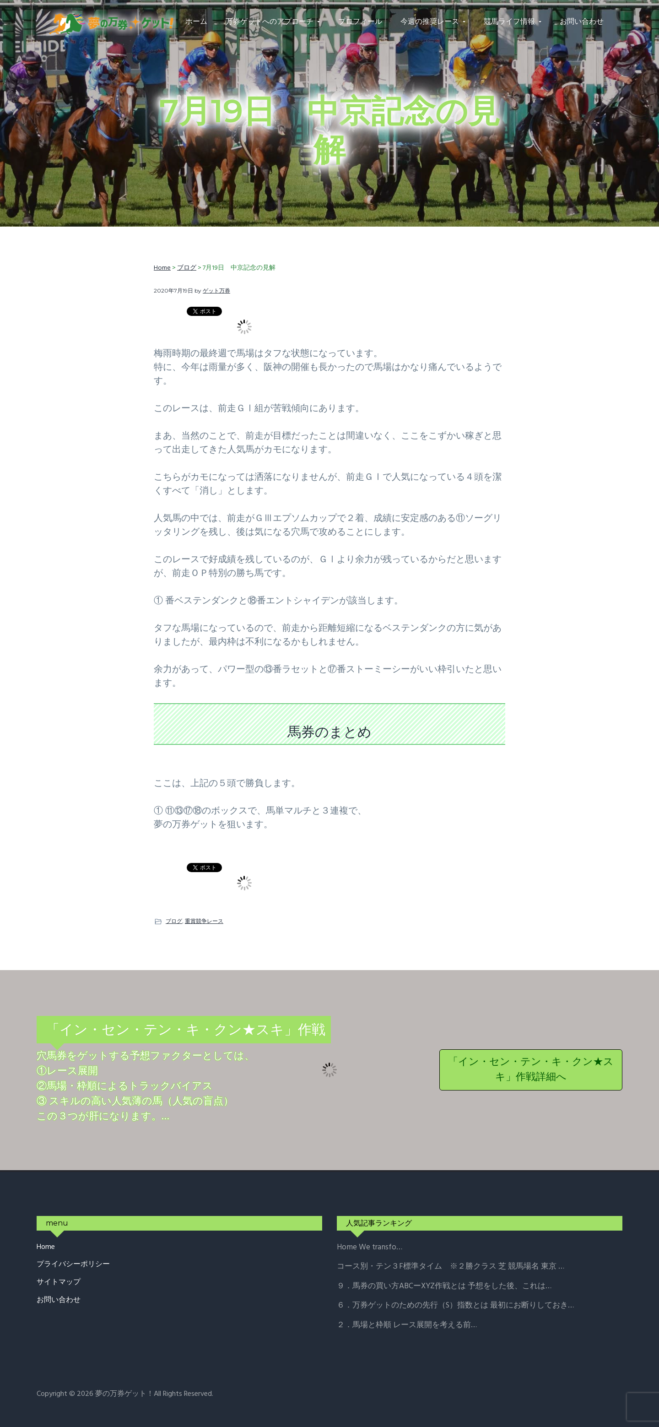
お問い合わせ (59, 1300)
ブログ (174, 920)
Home (46, 1247)
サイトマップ (59, 1282)
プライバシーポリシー (73, 1264)
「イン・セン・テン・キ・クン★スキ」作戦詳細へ (531, 1069)
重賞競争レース (204, 920)
